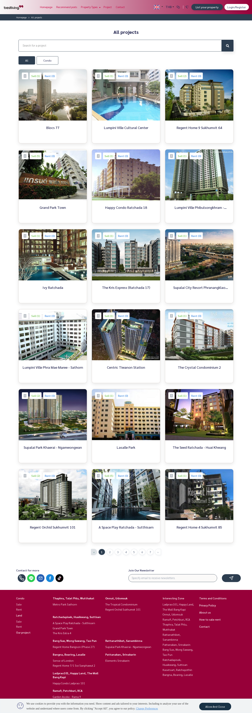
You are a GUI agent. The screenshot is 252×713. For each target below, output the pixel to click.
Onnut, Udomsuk (116, 598)
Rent (19, 609)
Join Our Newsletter (141, 570)
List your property (207, 7)
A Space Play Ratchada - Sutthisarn (74, 623)
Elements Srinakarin (117, 660)
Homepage (46, 7)
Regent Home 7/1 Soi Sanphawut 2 (74, 665)
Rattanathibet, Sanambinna (123, 640)
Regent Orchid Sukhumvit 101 (123, 609)
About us (205, 612)
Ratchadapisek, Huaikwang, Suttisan (77, 617)
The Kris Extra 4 (62, 633)
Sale (19, 604)
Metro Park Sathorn (65, 604)
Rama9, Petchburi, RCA (67, 690)
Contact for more (27, 570)
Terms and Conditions (213, 598)
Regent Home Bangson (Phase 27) (74, 647)
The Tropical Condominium (121, 604)
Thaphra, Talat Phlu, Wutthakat (73, 598)
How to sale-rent (210, 619)
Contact (120, 7)
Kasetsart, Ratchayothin (177, 670)
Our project (23, 632)
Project (108, 7)
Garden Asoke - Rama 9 (67, 696)
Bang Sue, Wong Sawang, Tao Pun (75, 640)
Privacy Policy (207, 605)
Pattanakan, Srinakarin (120, 654)
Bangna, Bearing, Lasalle (69, 654)
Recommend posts (66, 7)
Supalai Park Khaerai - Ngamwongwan (128, 647)
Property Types (90, 7)
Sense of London (63, 660)
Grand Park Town (63, 628)
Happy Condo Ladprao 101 (69, 683)
